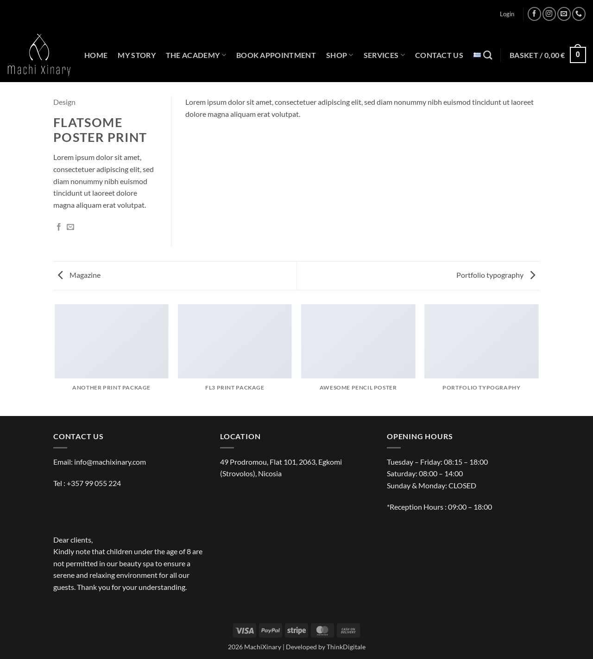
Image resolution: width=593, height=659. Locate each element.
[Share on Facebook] (59, 227)
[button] (507, 14)
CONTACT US (439, 55)
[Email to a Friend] (70, 227)
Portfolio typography (495, 274)
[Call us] (579, 13)
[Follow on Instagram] (549, 13)
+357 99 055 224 (94, 483)
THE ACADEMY (196, 55)
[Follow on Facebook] (534, 13)
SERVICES (384, 55)
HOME (95, 55)
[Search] (487, 55)
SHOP (339, 55)
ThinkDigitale (346, 647)
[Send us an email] (564, 13)
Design (64, 101)
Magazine (79, 274)
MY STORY (137, 55)
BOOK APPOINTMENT (276, 55)
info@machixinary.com (110, 461)
